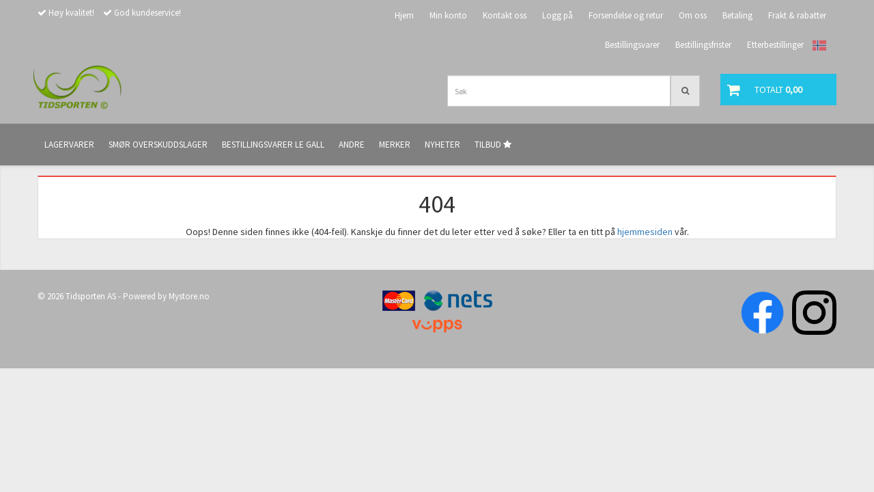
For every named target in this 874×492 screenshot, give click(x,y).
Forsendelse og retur (626, 15)
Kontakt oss (504, 15)
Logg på (557, 15)
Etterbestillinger (775, 45)
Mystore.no (189, 296)
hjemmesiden (645, 232)
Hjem (404, 15)
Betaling (737, 15)
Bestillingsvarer (632, 45)
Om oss (693, 15)
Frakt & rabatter (797, 15)
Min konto (448, 15)
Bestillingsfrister (703, 45)
